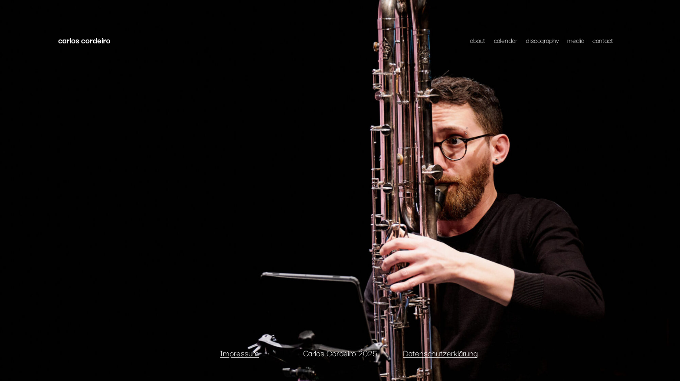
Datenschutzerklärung (440, 352)
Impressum (239, 352)
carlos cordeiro (84, 39)
